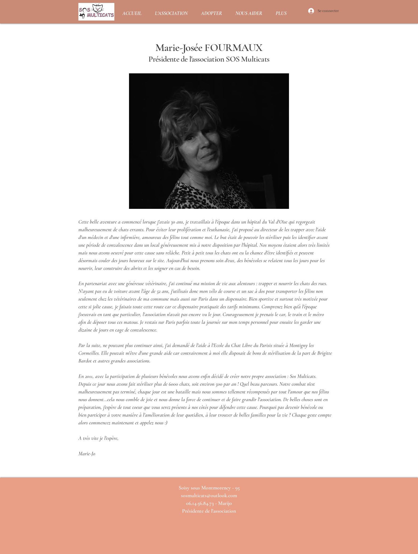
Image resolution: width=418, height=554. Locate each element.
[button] (171, 12)
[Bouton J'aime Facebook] (208, 545)
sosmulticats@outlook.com (209, 495)
